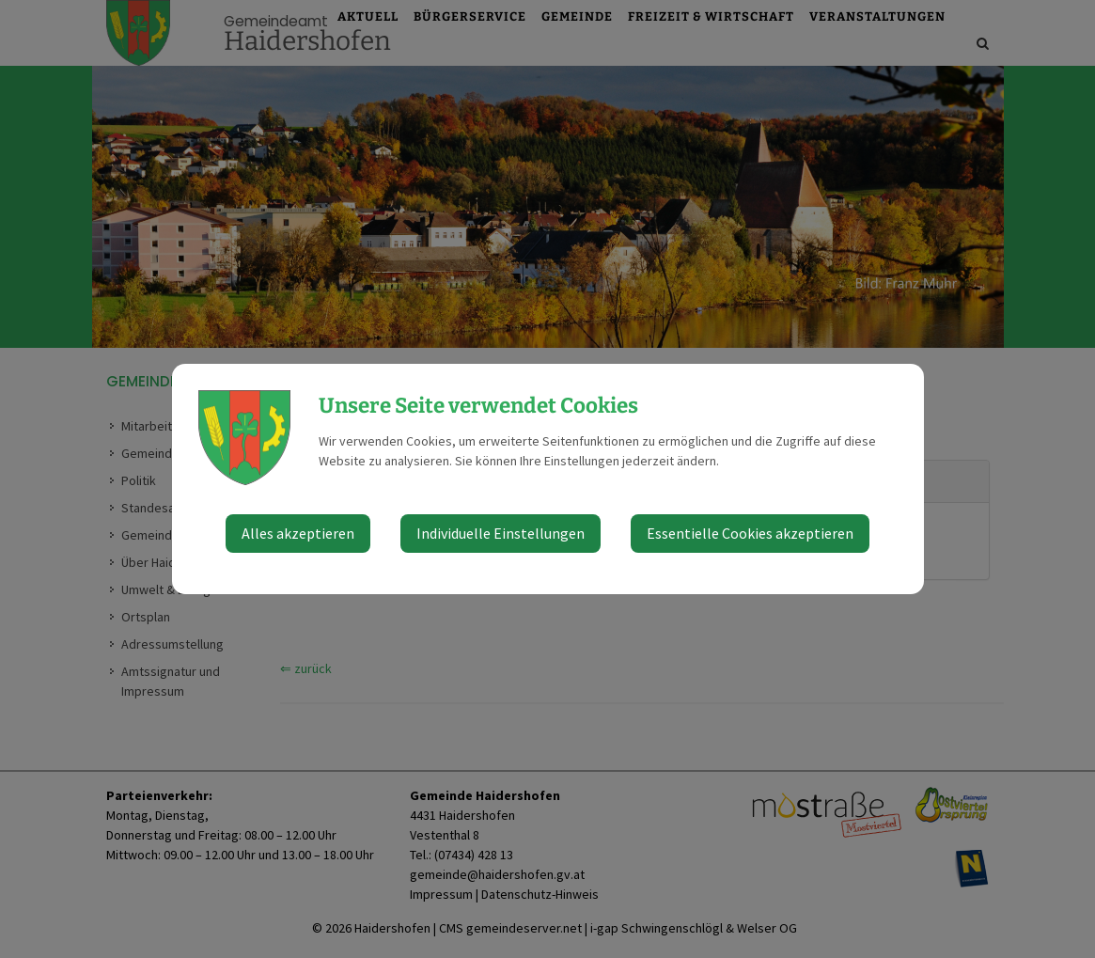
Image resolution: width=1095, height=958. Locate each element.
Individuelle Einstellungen (500, 533)
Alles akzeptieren (298, 533)
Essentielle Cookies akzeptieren (750, 533)
